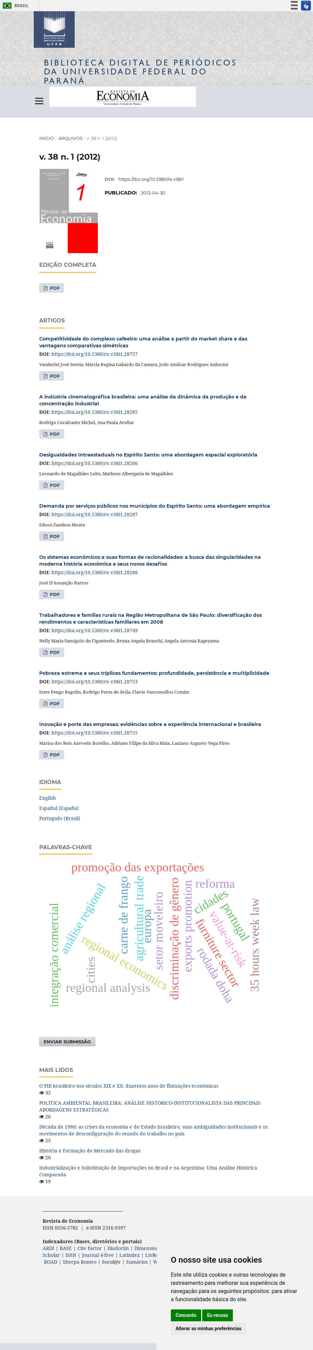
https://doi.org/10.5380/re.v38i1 (151, 179)
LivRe (151, 1255)
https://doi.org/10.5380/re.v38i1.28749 (94, 630)
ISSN (70, 1255)
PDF (54, 288)
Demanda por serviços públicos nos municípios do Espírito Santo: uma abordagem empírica (154, 506)
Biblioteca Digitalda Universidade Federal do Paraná (140, 71)
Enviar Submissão (67, 1041)
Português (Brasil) (59, 818)
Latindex (129, 1255)
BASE (66, 1248)
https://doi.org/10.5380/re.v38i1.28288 (94, 572)
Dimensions (147, 1248)
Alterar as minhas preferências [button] (208, 1328)
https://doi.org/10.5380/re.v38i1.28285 (94, 412)
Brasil (14, 6)
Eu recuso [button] (217, 1315)
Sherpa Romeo (79, 1262)
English (47, 798)
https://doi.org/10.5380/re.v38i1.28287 (94, 514)
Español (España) (59, 808)
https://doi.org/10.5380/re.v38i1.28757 (94, 354)
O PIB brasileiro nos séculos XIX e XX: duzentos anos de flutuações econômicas (128, 1086)
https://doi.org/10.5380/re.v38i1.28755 (94, 732)
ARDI (48, 1248)
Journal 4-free (98, 1255)
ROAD (50, 1262)
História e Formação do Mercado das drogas (89, 1150)
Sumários (137, 1262)
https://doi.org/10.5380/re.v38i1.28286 (94, 463)
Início (46, 138)
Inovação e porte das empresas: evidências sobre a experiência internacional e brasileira (150, 724)
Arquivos (70, 138)
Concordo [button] (186, 1315)
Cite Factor (89, 1248)
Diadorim (118, 1248)
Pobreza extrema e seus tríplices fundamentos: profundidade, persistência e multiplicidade (154, 673)
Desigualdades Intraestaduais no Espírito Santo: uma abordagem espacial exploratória (148, 455)
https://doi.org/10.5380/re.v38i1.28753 (94, 681)
